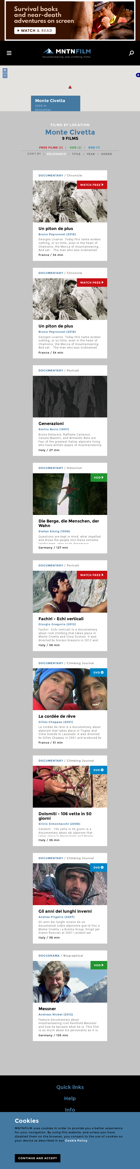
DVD (94, 147)
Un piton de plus (56, 228)
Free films (51, 147)
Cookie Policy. (76, 1140)
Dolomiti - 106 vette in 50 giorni (65, 816)
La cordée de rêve (57, 716)
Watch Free (92, 185)
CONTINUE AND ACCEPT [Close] (37, 1158)
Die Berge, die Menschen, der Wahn (69, 523)
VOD (76, 147)
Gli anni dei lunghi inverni (65, 911)
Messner (47, 1008)
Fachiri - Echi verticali (61, 618)
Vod (99, 477)
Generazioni (51, 423)
